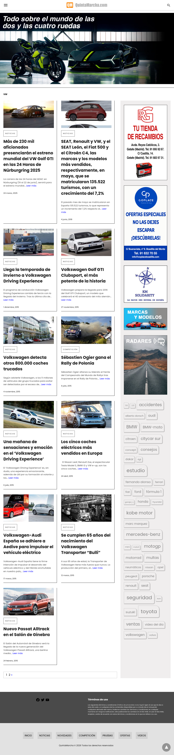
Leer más (31, 185)
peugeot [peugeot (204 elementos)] (131, 576)
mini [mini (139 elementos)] (127, 546)
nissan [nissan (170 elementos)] (149, 567)
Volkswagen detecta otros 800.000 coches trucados (25, 363)
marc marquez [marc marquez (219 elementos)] (136, 524)
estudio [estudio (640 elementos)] (136, 470)
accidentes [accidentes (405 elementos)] (150, 405)
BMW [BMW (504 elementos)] (131, 427)
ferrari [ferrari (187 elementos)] (159, 482)
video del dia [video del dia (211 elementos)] (154, 624)
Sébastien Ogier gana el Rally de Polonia (86, 360)
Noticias (10, 133)
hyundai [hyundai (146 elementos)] (157, 502)
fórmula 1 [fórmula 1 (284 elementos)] (153, 491)
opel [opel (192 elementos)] (160, 567)
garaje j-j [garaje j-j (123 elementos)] (129, 502)
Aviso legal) (139, 705)
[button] (145, 142)
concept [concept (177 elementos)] (130, 450)
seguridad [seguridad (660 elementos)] (139, 597)
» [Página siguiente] (11, 675)
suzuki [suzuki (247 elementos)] (130, 612)
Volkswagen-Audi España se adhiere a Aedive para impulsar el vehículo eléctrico (28, 543)
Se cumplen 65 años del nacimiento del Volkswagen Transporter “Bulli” (86, 543)
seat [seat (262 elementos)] (144, 585)
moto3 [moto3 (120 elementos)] (136, 547)
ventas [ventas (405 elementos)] (133, 624)
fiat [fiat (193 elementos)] (127, 492)
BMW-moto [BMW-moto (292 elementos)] (152, 427)
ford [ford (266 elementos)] (137, 491)
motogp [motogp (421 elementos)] (152, 546)
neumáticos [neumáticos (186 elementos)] (133, 567)
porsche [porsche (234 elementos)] (148, 576)
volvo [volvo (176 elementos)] (152, 635)
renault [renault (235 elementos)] (131, 585)
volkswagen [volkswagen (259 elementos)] (135, 635)
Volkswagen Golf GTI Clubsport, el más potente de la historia (83, 275)
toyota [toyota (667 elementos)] (149, 611)
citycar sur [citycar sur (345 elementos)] (151, 438)
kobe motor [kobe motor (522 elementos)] (139, 513)
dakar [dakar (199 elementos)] (129, 459)
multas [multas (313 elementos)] (152, 557)
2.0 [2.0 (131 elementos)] (133, 405)
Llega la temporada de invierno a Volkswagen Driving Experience (27, 275)
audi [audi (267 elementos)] (152, 415)
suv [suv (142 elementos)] (159, 598)
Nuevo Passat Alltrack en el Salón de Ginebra (26, 631)
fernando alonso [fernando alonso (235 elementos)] (138, 482)
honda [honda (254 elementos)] (143, 501)
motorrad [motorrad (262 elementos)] (133, 557)
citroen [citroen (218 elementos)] (131, 439)
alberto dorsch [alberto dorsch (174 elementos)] (134, 416)
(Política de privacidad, (126, 705)
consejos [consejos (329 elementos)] (149, 449)
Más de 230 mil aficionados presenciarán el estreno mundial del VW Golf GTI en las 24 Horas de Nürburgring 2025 (28, 156)
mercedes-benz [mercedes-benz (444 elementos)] (143, 534)
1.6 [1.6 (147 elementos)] (126, 405)
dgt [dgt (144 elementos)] (139, 459)
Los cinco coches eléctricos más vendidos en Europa (81, 447)
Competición (70, 349)
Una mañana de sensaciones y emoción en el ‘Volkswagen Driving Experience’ (28, 450)
